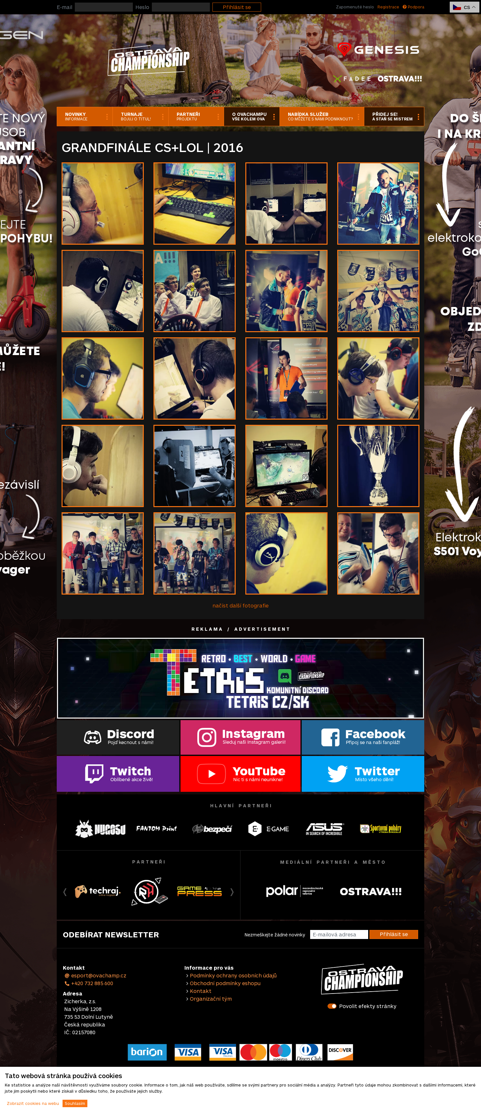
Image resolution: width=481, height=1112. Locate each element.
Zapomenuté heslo (355, 6)
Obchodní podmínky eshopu (225, 983)
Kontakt (200, 991)
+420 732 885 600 (88, 983)
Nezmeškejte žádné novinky (275, 934)
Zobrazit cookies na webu (33, 1103)
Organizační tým (211, 998)
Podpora (413, 6)
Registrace (388, 6)
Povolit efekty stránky (368, 1006)
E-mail (64, 7)
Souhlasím (75, 1103)
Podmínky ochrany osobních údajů (233, 975)
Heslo (142, 7)
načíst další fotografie (240, 605)
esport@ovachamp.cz (95, 975)
